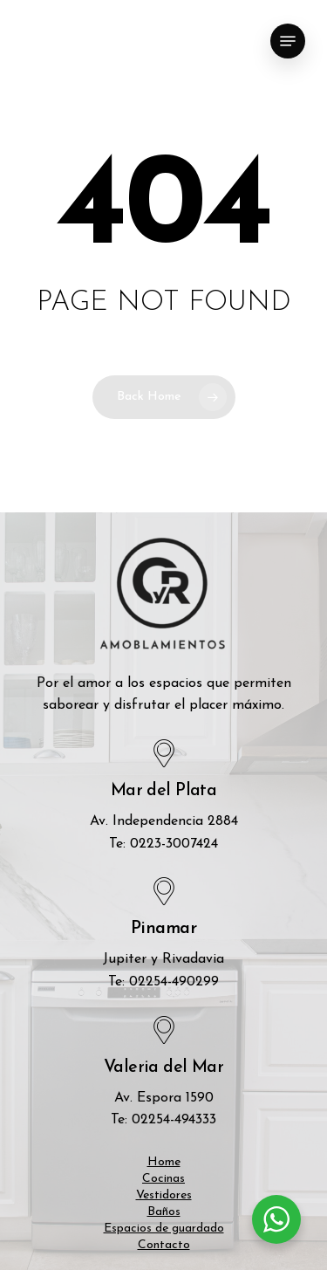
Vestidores (164, 1195)
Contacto (164, 1245)
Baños (164, 1212)
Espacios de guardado (164, 1228)
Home (164, 1162)
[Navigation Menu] (287, 41)
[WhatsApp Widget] (276, 1219)
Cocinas (163, 1178)
